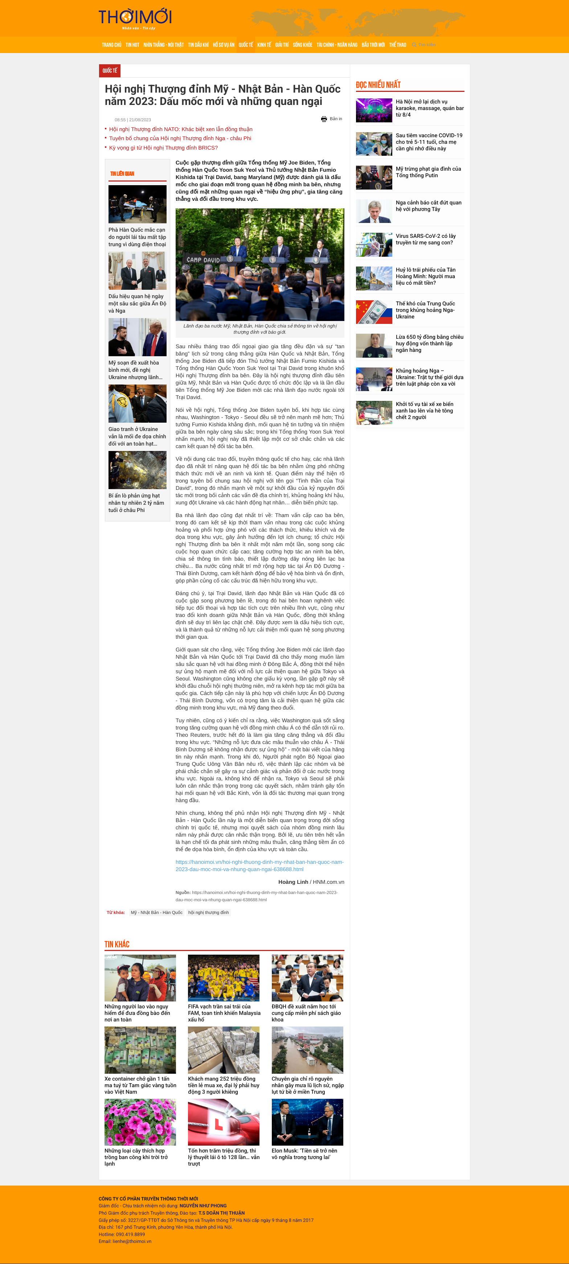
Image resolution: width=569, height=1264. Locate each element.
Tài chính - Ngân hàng (337, 45)
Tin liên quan (122, 174)
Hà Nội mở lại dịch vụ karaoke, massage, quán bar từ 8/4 (430, 108)
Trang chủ (112, 45)
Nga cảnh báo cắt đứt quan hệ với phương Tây (429, 205)
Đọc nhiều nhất (378, 84)
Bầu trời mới (373, 45)
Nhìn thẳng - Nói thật (164, 45)
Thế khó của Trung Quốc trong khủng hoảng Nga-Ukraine (425, 310)
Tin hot (132, 45)
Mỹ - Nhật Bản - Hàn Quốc (157, 912)
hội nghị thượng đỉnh (208, 912)
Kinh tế (264, 45)
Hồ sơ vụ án (223, 45)
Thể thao (397, 45)
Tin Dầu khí (198, 45)
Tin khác (117, 944)
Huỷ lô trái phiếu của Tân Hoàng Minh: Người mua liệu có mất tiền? (426, 276)
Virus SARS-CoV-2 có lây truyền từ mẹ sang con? (426, 239)
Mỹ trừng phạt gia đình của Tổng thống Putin (428, 172)
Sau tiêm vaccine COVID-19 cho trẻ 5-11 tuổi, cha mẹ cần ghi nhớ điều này (429, 142)
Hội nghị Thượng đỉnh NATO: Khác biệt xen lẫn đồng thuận (181, 129)
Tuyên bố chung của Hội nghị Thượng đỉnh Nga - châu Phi (180, 138)
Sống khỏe (302, 45)
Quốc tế (246, 45)
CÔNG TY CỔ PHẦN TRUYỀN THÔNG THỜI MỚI (148, 1199)
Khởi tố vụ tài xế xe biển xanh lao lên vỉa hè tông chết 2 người (425, 410)
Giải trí (282, 45)
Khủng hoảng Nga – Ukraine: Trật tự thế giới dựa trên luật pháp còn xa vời (429, 377)
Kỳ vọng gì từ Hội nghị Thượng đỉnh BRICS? (163, 148)
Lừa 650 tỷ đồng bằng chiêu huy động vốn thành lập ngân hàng (429, 343)
